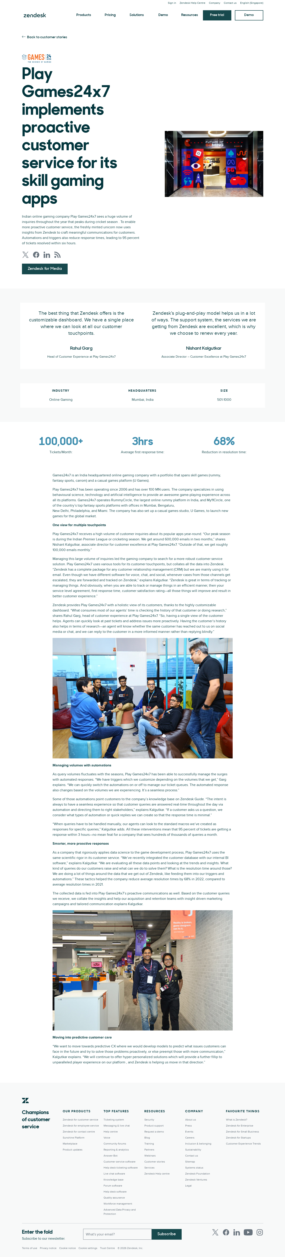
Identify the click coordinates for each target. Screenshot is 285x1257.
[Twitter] (215, 1232)
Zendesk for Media (45, 269)
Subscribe (166, 1234)
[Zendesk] (25, 1107)
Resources (189, 15)
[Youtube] (248, 1232)
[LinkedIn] (236, 1232)
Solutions (137, 15)
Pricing (110, 15)
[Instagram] (259, 1232)
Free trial (217, 15)
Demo (163, 15)
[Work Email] (117, 1234)
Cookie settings (88, 1248)
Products (83, 15)
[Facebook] (226, 1232)
